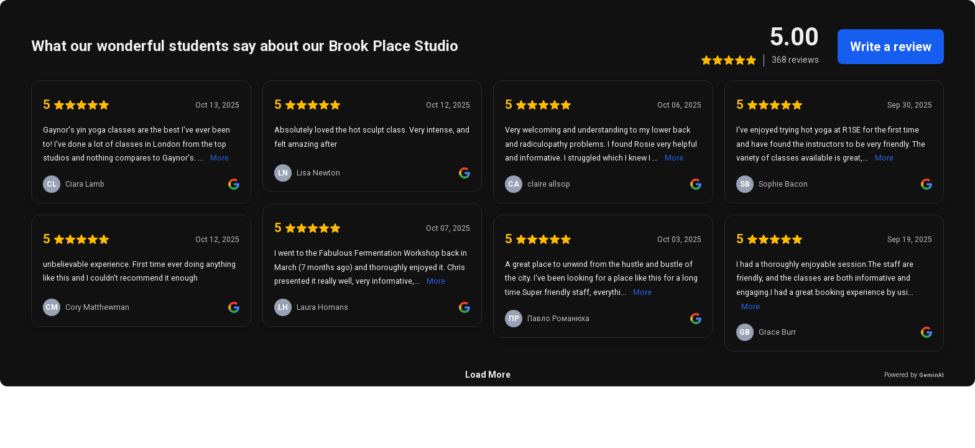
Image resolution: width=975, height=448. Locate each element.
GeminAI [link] (931, 374)
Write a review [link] (890, 46)
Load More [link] (488, 375)
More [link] (219, 157)
